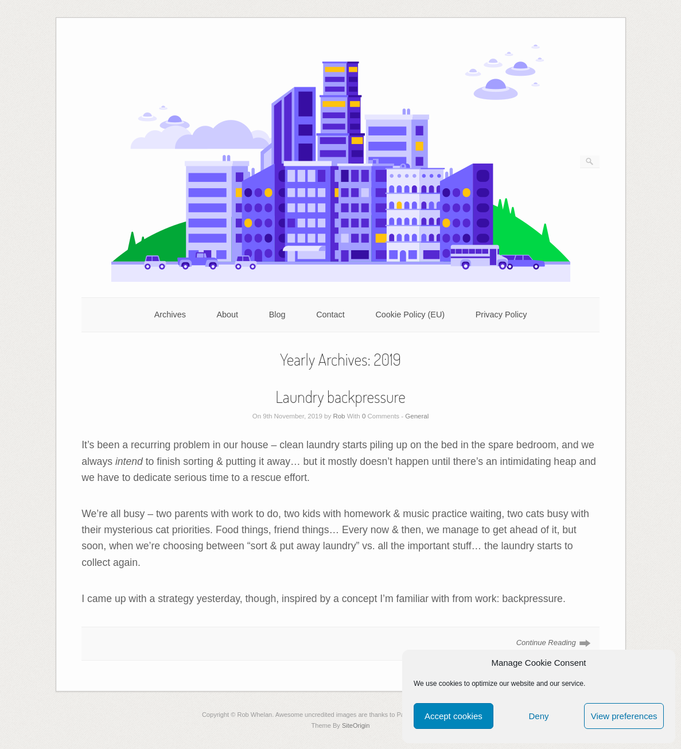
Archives (170, 314)
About (227, 314)
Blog (277, 314)
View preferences (624, 716)
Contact (330, 314)
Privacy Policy (501, 314)
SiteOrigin (356, 725)
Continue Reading (546, 642)
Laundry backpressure (340, 396)
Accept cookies (453, 716)
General (417, 416)
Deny (538, 716)
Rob (339, 416)
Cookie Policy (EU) (410, 314)
